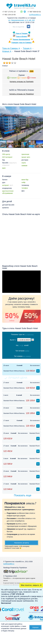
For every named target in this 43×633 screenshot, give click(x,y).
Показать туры (22, 361)
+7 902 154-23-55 (9, 15)
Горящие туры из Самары (21, 42)
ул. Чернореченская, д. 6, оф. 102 (21, 20)
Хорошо (35, 627)
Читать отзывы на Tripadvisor (21, 94)
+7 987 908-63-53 (34, 12)
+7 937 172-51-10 (9, 12)
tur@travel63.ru (35, 15)
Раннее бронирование (21, 39)
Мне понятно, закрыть (30, 585)
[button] (10, 144)
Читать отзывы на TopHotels (21, 81)
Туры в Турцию (22, 33)
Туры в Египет (21, 36)
